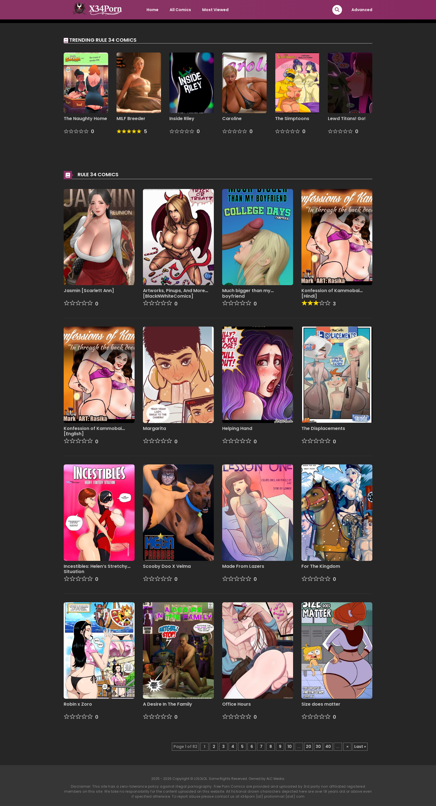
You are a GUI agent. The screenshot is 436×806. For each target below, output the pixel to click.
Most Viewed (215, 10)
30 (318, 746)
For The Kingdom (320, 566)
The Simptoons (292, 118)
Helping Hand (237, 428)
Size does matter (320, 704)
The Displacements (323, 428)
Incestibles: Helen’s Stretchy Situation (95, 569)
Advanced (361, 10)
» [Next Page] (347, 746)
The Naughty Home (85, 118)
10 (290, 746)
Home (152, 10)
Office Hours (236, 704)
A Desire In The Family (167, 704)
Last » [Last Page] (360, 746)
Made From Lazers (243, 566)
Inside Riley (181, 118)
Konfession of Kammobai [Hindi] (330, 293)
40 (328, 746)
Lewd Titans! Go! (347, 118)
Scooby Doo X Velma (167, 566)
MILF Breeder (131, 118)
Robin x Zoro (78, 704)
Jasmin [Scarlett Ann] (89, 290)
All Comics (180, 10)
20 (308, 746)
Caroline (232, 118)
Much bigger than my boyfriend (246, 293)
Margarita (154, 428)
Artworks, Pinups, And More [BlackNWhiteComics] (174, 293)
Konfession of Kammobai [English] (93, 431)
